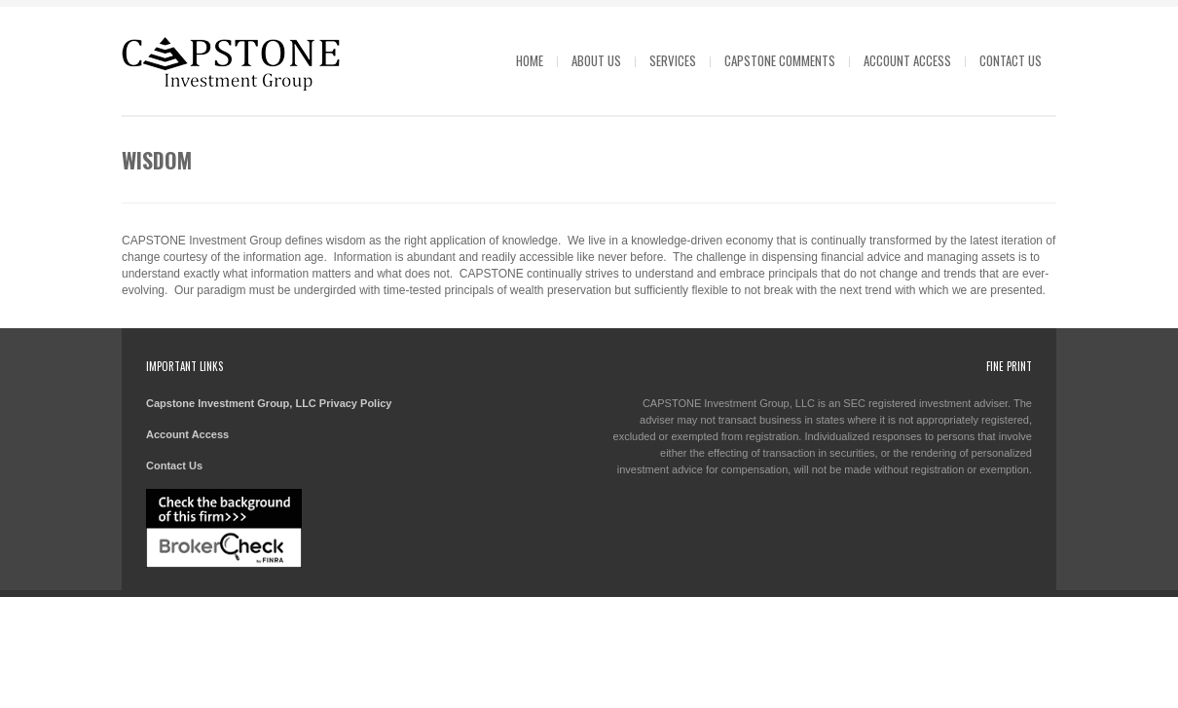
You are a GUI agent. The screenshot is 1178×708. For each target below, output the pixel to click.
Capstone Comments (779, 60)
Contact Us (1010, 60)
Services (672, 60)
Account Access (907, 60)
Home (529, 60)
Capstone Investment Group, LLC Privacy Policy (268, 403)
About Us (596, 60)
